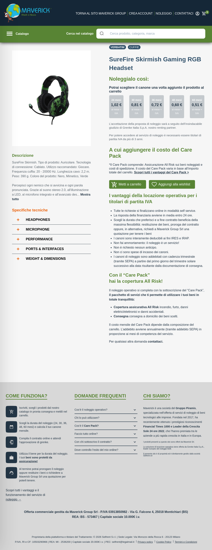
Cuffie (134, 47)
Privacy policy (145, 541)
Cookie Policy (163, 541)
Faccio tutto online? (86, 433)
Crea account (141, 13)
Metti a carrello (130, 184)
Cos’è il (87, 425)
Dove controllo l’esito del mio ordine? (96, 449)
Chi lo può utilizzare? (87, 417)
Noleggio (164, 13)
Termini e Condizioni (186, 541)
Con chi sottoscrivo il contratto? (93, 441)
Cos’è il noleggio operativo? (91, 409)
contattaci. (155, 341)
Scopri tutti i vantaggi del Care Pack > (161, 172)
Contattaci (184, 13)
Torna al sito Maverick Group (101, 13)
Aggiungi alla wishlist (174, 184)
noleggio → (13, 499)
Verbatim (117, 47)
